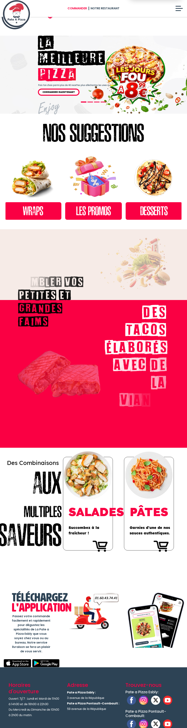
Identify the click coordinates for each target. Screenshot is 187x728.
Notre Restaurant (105, 8)
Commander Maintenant (59, 92)
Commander (77, 8)
